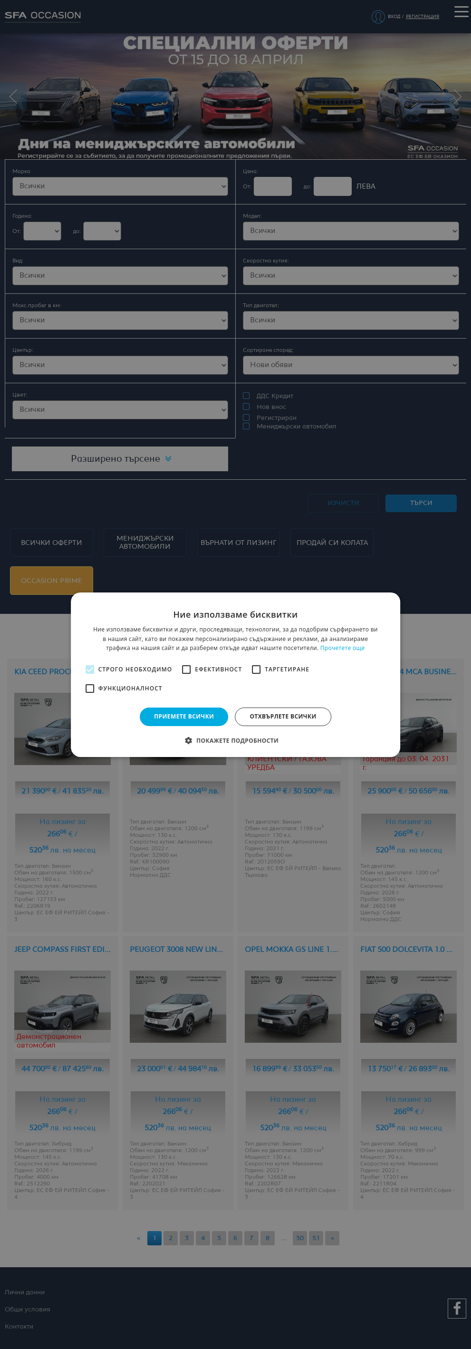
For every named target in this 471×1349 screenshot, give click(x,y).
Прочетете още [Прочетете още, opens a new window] (342, 648)
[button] (235, 740)
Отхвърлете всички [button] (283, 716)
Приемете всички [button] (184, 716)
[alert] (235, 674)
